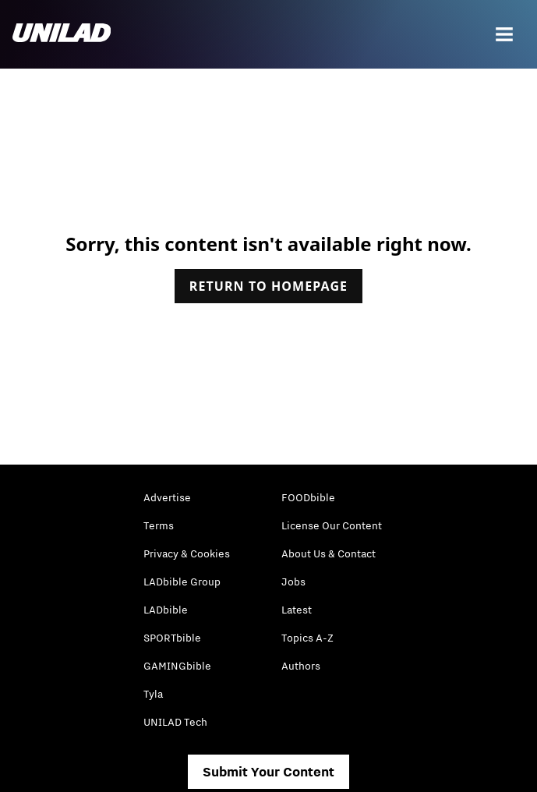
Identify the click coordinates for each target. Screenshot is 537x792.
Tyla (153, 694)
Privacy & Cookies (186, 553)
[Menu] (504, 34)
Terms (158, 525)
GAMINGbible (177, 666)
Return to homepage (268, 286)
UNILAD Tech (175, 722)
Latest (296, 610)
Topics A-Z (307, 638)
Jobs (293, 582)
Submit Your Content (268, 771)
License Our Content (331, 525)
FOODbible (308, 497)
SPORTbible (172, 638)
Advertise (167, 497)
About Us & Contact (328, 553)
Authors (300, 666)
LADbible (165, 610)
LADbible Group (182, 582)
